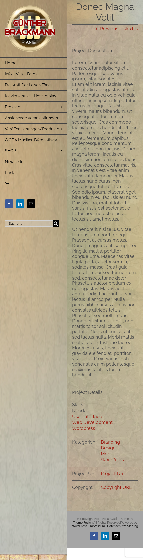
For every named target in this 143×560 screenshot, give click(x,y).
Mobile (108, 453)
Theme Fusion (83, 522)
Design (108, 447)
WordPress (112, 459)
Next (129, 28)
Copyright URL (116, 487)
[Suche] (56, 223)
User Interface (87, 416)
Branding (110, 442)
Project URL (113, 473)
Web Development (92, 422)
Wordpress (83, 428)
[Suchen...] (29, 223)
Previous (109, 28)
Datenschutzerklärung (122, 526)
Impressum (97, 526)
